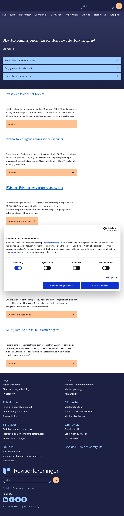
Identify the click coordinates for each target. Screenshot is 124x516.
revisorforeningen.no (54, 242)
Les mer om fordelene (19, 314)
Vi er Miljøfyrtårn (11, 451)
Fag (4, 14)
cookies (15, 252)
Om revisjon (71, 14)
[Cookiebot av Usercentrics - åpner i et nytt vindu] (107, 229)
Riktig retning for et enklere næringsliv (32, 330)
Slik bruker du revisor (76, 433)
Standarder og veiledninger (17, 389)
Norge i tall (100, 14)
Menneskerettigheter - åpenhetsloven (22, 456)
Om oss (86, 14)
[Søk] (119, 6)
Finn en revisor (72, 438)
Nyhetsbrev (9, 393)
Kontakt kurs (71, 393)
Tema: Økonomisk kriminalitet (20, 60)
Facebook (12, 499)
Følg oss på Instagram (24, 499)
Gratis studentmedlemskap (79, 411)
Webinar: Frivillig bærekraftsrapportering (34, 187)
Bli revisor (56, 14)
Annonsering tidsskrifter (15, 411)
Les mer (7, 48)
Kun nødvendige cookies (61, 285)
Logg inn (115, 14)
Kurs (12, 14)
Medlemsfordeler (74, 407)
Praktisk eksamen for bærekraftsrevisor (23, 433)
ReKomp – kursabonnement (79, 384)
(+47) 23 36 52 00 (11, 506)
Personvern (17, 488)
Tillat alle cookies (100, 285)
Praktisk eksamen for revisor (25, 94)
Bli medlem (40, 14)
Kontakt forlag (10, 416)
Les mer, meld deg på (19, 221)
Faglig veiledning (12, 384)
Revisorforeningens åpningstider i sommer (34, 139)
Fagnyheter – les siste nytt (19, 68)
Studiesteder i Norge (14, 438)
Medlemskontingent (75, 416)
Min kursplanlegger (75, 389)
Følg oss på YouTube (18, 499)
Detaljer (109, 278)
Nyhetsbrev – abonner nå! (18, 76)
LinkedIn (5, 499)
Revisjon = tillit (72, 429)
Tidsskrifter (25, 14)
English (6, 488)
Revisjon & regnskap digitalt (17, 407)
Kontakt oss (9, 460)
